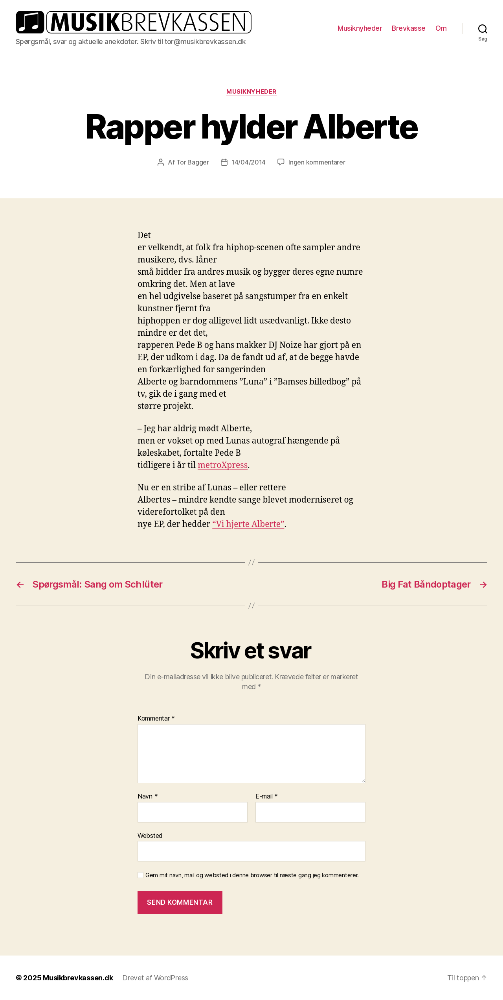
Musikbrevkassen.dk (78, 978)
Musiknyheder (360, 28)
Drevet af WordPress (155, 978)
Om (441, 28)
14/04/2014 (248, 162)
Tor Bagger (192, 162)
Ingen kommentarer (316, 162)
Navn (148, 796)
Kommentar (156, 718)
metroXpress (223, 465)
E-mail (266, 796)
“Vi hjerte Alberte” (248, 524)
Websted (150, 835)
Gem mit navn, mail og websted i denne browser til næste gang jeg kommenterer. (252, 875)
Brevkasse (409, 28)
